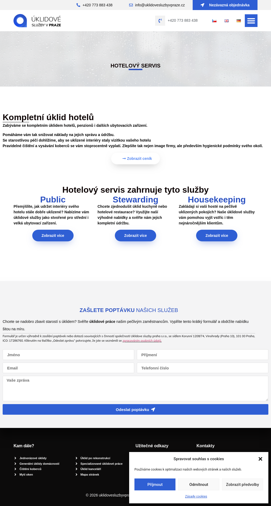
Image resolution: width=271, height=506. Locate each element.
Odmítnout (198, 484)
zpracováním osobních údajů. (142, 340)
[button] (260, 459)
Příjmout (154, 484)
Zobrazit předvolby (242, 484)
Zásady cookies (196, 496)
